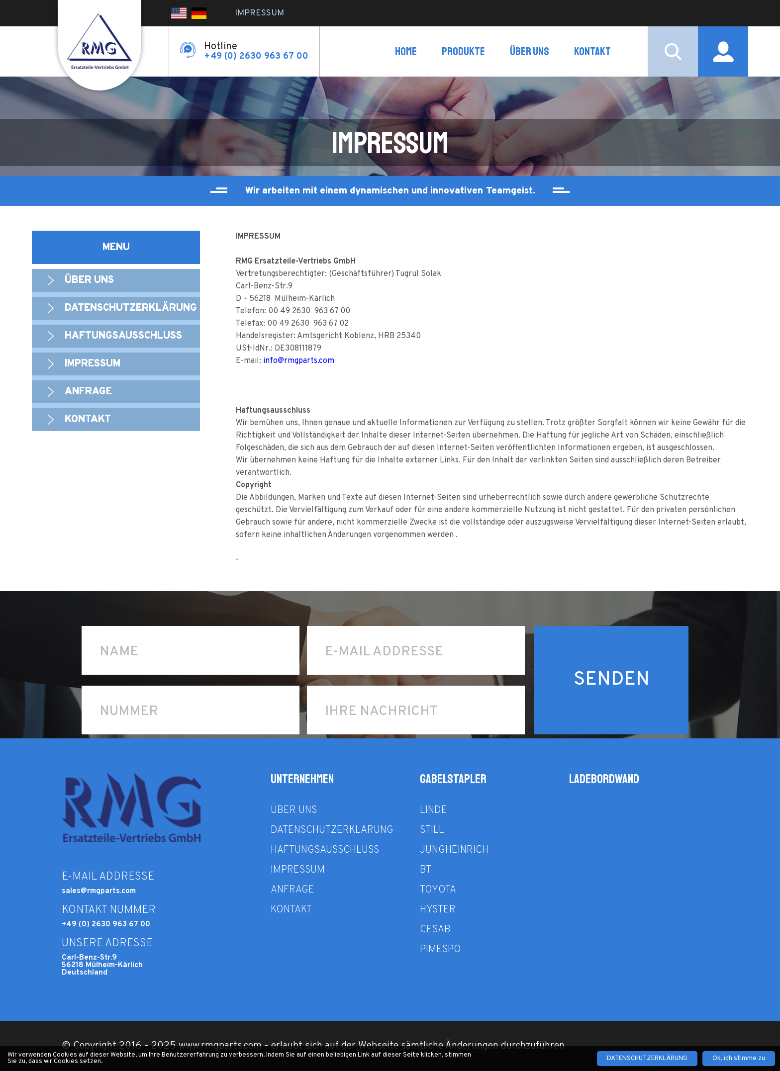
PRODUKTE (463, 51)
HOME (406, 51)
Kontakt (592, 51)
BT (425, 870)
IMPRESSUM (259, 13)
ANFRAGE (88, 391)
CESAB (435, 929)
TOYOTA (438, 890)
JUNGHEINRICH (454, 850)
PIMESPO (440, 949)
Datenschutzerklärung (131, 308)
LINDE (433, 810)
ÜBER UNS (529, 51)
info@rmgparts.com (298, 361)
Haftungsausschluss (123, 336)
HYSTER (438, 909)
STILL (432, 830)
